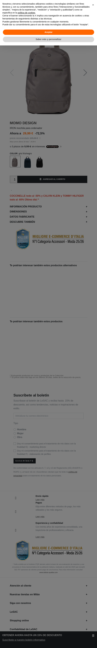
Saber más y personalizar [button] (48, 39)
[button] (93, 4)
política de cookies (26, 13)
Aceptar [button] (48, 32)
